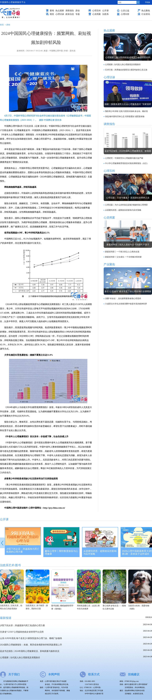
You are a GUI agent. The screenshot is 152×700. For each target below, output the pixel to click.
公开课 (105, 10)
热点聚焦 (145, 10)
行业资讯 (145, 14)
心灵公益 (125, 10)
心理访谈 (59, 14)
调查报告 (69, 10)
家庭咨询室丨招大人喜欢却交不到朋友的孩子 (128, 244)
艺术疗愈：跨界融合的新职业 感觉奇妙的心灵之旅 (126, 70)
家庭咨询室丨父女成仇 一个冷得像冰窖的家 (123, 257)
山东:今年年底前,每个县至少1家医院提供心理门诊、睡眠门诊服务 (31, 638)
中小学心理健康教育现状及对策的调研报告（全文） (127, 163)
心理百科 (96, 10)
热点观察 (59, 10)
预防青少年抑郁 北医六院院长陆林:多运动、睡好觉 (126, 111)
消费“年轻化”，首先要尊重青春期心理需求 (123, 299)
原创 (77, 10)
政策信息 (69, 14)
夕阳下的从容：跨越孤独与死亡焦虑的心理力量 (22, 550)
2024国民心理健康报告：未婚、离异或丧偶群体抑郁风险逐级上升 (31, 645)
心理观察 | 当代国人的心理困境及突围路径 (123, 64)
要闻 (52, 10)
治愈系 (105, 14)
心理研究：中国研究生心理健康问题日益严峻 (124, 158)
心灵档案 (96, 14)
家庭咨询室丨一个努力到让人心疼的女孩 (122, 252)
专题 (77, 14)
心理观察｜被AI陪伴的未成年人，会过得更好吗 (127, 57)
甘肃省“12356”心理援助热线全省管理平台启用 (22, 632)
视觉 (52, 14)
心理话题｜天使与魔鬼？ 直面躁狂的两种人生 (128, 198)
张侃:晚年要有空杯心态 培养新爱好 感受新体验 (125, 116)
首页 (2, 25)
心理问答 (125, 14)
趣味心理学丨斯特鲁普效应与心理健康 (61, 552)
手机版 (147, 2)
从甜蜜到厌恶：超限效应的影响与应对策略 (123, 210)
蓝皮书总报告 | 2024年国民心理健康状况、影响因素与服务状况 (29, 651)
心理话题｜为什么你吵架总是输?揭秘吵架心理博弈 (126, 205)
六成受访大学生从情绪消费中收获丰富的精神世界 (126, 304)
